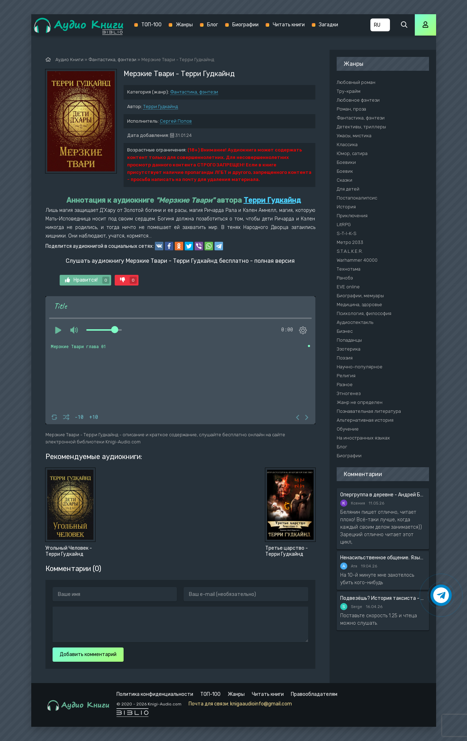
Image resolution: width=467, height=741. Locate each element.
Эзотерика (348, 349)
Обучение (348, 429)
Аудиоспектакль (355, 322)
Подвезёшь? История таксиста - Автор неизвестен (382, 598)
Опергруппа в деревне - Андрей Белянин (382, 495)
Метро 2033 (350, 242)
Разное (345, 384)
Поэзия (345, 358)
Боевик (345, 171)
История (346, 206)
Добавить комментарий (88, 654)
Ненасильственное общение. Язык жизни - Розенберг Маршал (382, 558)
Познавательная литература (369, 411)
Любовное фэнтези (358, 100)
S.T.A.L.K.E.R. (350, 251)
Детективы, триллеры (361, 126)
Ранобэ (345, 278)
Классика (347, 144)
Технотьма (348, 269)
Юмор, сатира (352, 153)
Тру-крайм (348, 91)
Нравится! (87, 280)
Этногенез (348, 393)
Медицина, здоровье (359, 304)
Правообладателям (314, 694)
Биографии (245, 25)
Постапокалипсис (357, 198)
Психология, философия (364, 313)
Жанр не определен (359, 402)
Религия (346, 375)
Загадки (328, 25)
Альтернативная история (365, 420)
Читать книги (289, 25)
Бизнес (345, 331)
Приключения (352, 215)
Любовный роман (356, 82)
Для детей (348, 189)
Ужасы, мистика (354, 135)
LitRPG (344, 224)
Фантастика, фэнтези (194, 92)
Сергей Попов (176, 121)
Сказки (344, 180)
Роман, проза (351, 109)
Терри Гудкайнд (160, 106)
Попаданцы (349, 340)
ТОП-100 (151, 25)
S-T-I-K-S (347, 233)
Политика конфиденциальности (154, 694)
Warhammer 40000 (357, 260)
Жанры (184, 25)
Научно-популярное (359, 366)
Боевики (346, 162)
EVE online (348, 286)
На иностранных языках (363, 438)
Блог (212, 25)
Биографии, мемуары (360, 295)
